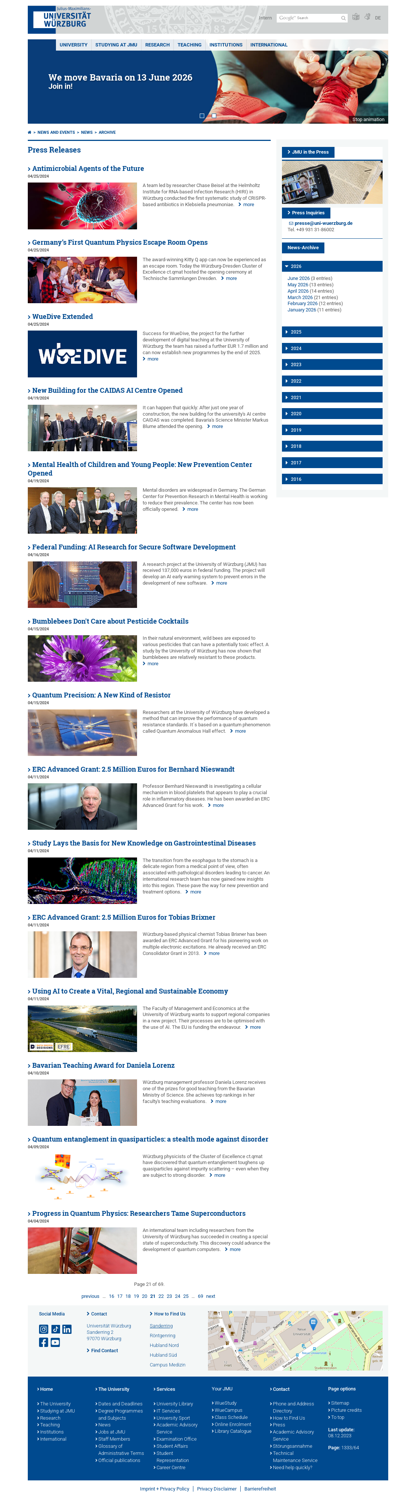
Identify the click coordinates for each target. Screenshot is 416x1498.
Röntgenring (162, 1335)
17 (119, 1296)
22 (161, 1296)
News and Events (56, 132)
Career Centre (169, 1468)
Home (45, 1389)
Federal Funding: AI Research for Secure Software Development (134, 547)
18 (128, 1296)
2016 (296, 479)
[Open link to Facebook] (44, 1342)
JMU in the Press (310, 152)
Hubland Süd (163, 1355)
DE (378, 18)
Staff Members (112, 1439)
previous (90, 1296)
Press (277, 1425)
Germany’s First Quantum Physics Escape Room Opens (120, 242)
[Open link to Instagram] (44, 1329)
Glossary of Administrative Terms (119, 1450)
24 (177, 1296)
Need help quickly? (291, 1468)
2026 (296, 266)
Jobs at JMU (110, 1432)
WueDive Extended (62, 316)
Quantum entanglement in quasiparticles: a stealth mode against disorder (150, 1139)
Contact (99, 1314)
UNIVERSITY (73, 45)
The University (54, 1404)
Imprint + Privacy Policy (164, 1489)
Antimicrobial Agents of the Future (88, 168)
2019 (296, 430)
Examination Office (175, 1439)
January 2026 (302, 310)
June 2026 (299, 278)
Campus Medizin (167, 1365)
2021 (296, 397)
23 (169, 1296)
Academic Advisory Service (175, 1429)
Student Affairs (171, 1446)
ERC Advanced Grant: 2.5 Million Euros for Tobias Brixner (124, 917)
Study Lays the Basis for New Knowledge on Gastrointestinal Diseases (144, 843)
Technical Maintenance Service (294, 1457)
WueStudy (224, 1403)
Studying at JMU (56, 1411)
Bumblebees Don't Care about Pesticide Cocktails (110, 621)
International (269, 45)
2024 (296, 348)
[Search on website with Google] (312, 18)
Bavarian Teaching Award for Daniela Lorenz (103, 1065)
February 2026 (303, 303)
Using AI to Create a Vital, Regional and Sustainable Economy (130, 991)
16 (111, 1296)
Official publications (117, 1461)
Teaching (190, 45)
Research (48, 1418)
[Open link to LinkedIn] (67, 1329)
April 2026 (298, 291)
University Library (173, 1404)
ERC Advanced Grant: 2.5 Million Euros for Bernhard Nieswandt (133, 769)
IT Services (167, 1411)
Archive (107, 132)
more (248, 204)
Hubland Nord (164, 1345)
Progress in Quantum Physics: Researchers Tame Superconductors (139, 1213)
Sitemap (338, 1403)
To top (336, 1417)
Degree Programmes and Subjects (119, 1415)
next (210, 1296)
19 (136, 1296)
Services (164, 1389)
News (87, 132)
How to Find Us (169, 1314)
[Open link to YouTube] (56, 1342)
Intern (265, 18)
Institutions (50, 1432)
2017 (296, 462)
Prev (41, 81)
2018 (296, 446)
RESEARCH (157, 45)
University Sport (172, 1418)
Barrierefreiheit (260, 1489)
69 (200, 1296)
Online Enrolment (231, 1425)
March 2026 (300, 297)
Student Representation (171, 1457)
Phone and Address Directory (292, 1408)
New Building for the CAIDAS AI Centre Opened (107, 390)
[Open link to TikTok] (56, 1329)
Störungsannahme (291, 1446)
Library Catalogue (232, 1431)
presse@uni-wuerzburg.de (324, 223)
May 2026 (298, 284)
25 (185, 1296)
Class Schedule (230, 1417)
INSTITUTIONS (226, 45)
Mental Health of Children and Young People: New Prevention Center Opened (140, 468)
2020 (296, 413)
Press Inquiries (308, 212)
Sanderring (161, 1326)
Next (375, 81)
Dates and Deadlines (119, 1404)
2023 (296, 364)
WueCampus (227, 1410)
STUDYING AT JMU (116, 45)
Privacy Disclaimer (217, 1489)
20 (144, 1296)
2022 (296, 381)
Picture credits (345, 1410)
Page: (334, 1447)
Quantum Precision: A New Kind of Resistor (101, 695)
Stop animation (368, 119)
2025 (296, 332)
